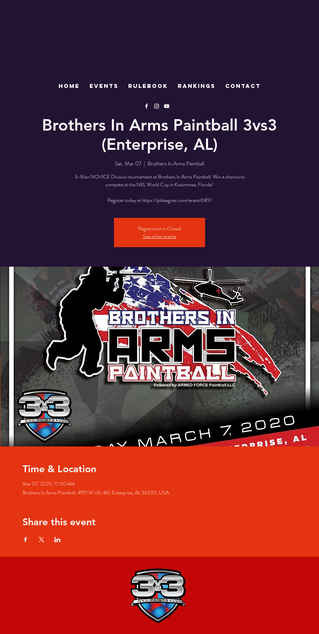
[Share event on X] (41, 539)
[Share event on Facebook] (25, 539)
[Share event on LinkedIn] (57, 539)
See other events (159, 236)
